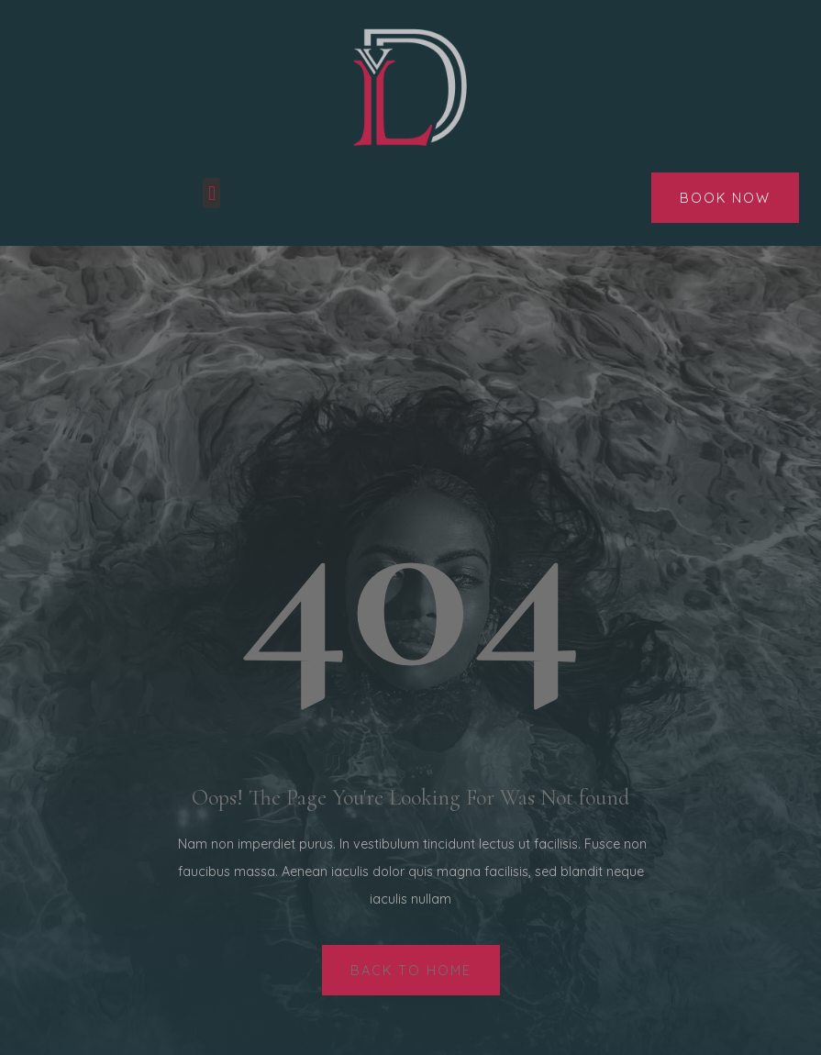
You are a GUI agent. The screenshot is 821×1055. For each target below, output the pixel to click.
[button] (211, 193)
